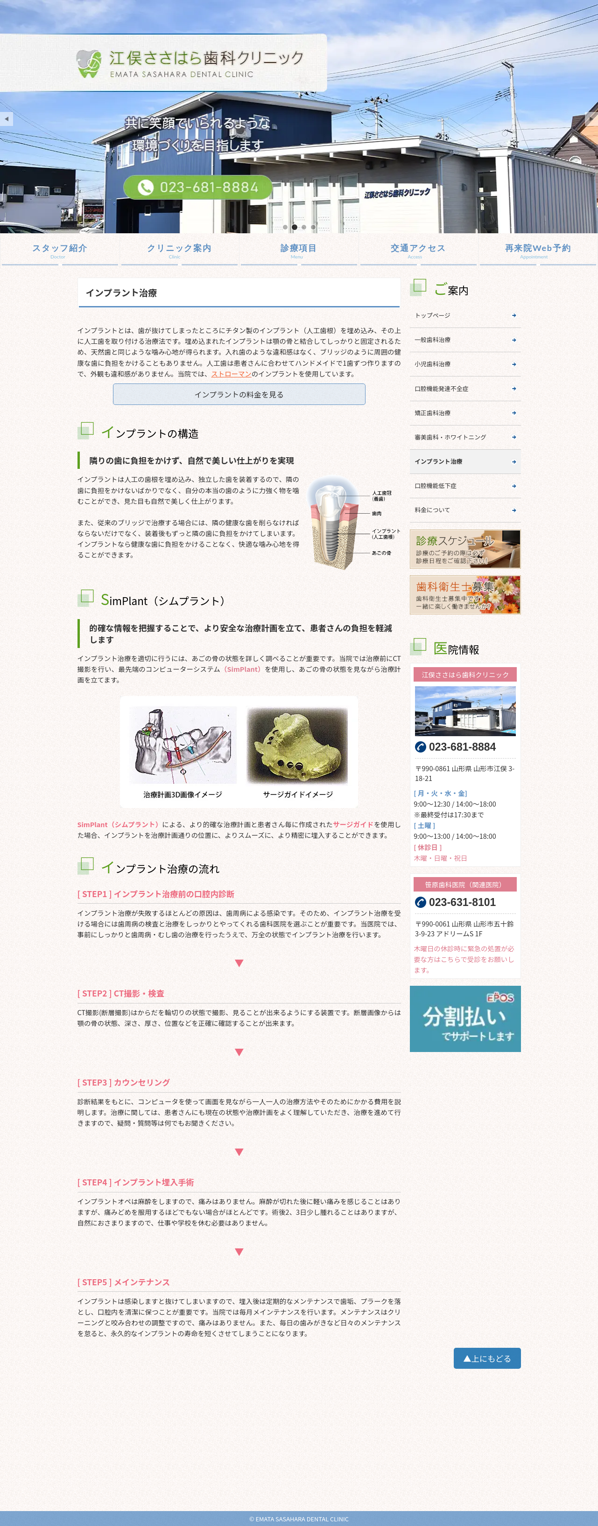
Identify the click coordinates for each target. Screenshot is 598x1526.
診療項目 (299, 248)
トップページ (432, 315)
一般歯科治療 (432, 339)
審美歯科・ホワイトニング (450, 436)
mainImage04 (313, 226)
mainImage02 (294, 226)
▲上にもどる (487, 1358)
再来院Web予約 (538, 248)
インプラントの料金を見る (239, 394)
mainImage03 (304, 226)
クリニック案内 (179, 248)
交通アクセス (418, 248)
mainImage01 (285, 226)
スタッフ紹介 (60, 248)
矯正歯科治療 (432, 412)
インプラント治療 (438, 461)
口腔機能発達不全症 (441, 388)
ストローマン (231, 373)
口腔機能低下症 (436, 485)
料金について (432, 509)
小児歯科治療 (432, 363)
